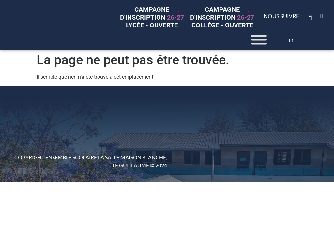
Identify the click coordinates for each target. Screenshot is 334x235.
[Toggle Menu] (259, 40)
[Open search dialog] (291, 40)
